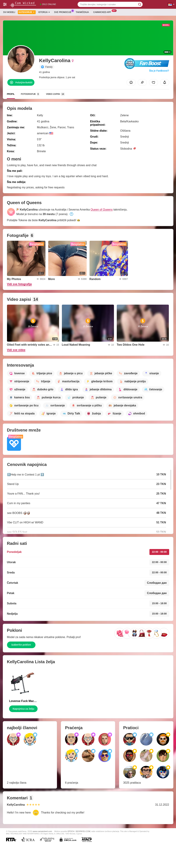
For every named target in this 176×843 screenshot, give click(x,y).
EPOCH (71, 831)
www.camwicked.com (42, 831)
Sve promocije (63, 11)
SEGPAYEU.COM (83, 831)
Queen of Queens (102, 209)
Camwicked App (103, 11)
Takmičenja (82, 12)
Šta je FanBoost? (159, 70)
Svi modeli (9, 12)
